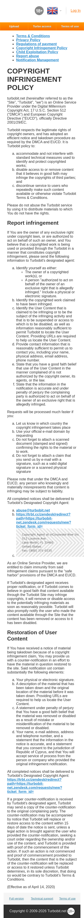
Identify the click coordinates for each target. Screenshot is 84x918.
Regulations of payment (36, 44)
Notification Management (37, 60)
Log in (76, 10)
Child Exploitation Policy (37, 52)
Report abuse (27, 56)
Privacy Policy (28, 40)
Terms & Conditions (33, 36)
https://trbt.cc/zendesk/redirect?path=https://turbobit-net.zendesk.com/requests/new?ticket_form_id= (43, 520)
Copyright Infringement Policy (41, 48)
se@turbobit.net (33, 510)
